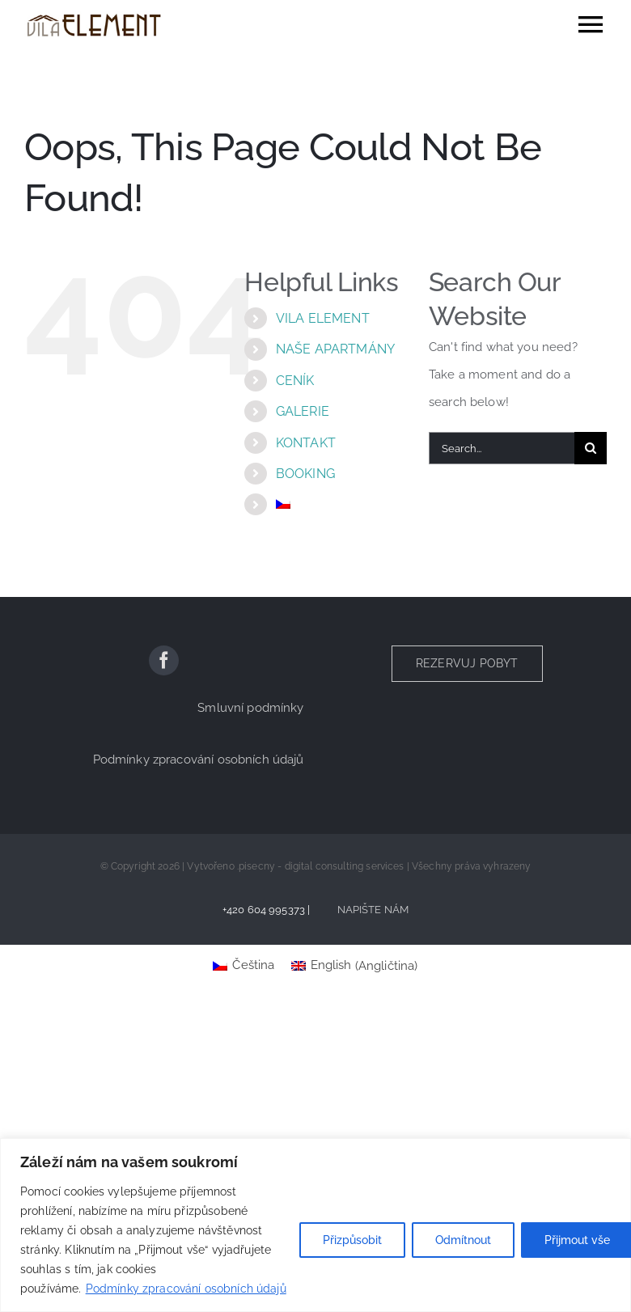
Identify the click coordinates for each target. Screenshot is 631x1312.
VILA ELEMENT (323, 318)
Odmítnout (463, 1240)
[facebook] (164, 660)
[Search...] (501, 448)
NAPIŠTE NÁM (373, 910)
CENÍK (295, 380)
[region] (315, 1225)
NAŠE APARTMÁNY (335, 349)
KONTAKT (306, 443)
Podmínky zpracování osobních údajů (186, 1288)
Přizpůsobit (352, 1240)
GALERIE (302, 411)
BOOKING (305, 473)
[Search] (590, 448)
